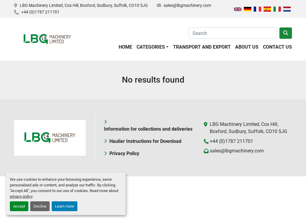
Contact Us (277, 47)
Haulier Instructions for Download (145, 141)
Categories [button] (151, 47)
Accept (19, 206)
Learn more (64, 206)
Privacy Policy (124, 153)
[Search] (233, 33)
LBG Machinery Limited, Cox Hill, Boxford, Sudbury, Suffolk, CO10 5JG (84, 5)
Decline (39, 206)
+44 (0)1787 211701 (40, 12)
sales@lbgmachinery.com (187, 5)
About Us (246, 47)
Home (125, 47)
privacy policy (21, 196)
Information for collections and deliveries (148, 129)
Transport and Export (202, 47)
